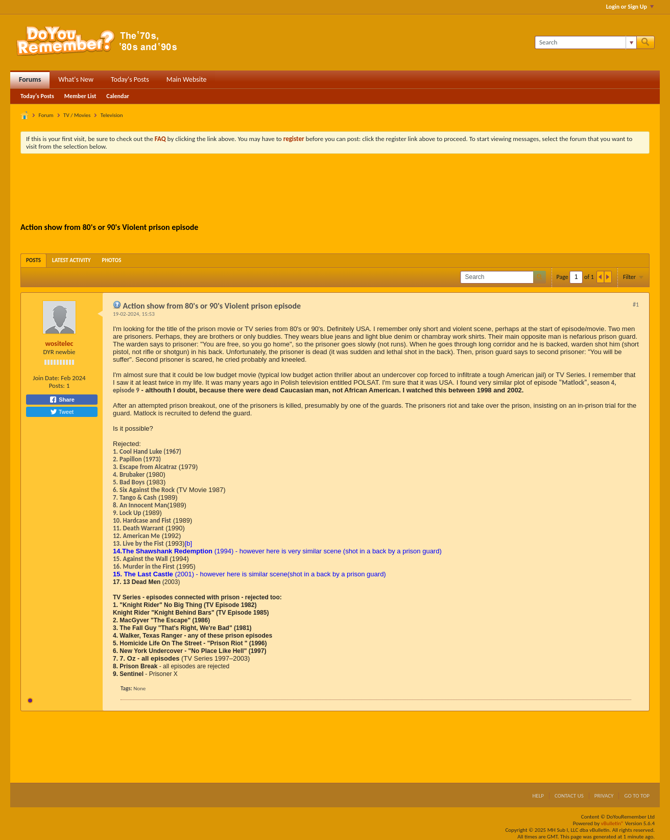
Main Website (186, 79)
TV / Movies (76, 115)
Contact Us (569, 795)
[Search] (585, 42)
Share (62, 399)
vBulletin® (612, 823)
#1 (636, 304)
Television (112, 115)
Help (538, 795)
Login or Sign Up (630, 6)
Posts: (57, 385)
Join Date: (46, 378)
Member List (80, 96)
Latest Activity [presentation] (71, 260)
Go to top (637, 795)
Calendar (117, 96)
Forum (46, 115)
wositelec (59, 343)
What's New (75, 79)
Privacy (604, 795)
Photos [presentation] (112, 260)
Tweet (62, 411)
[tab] (33, 260)
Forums (30, 79)
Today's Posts (130, 79)
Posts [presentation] (33, 260)
